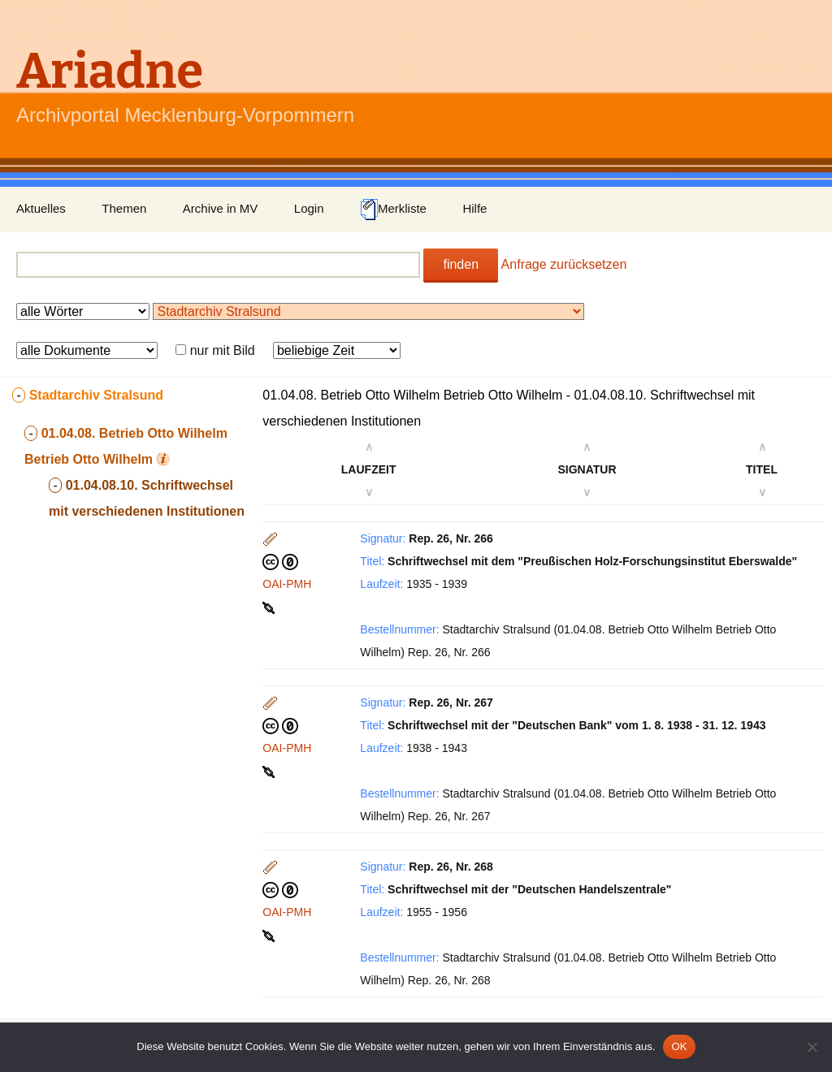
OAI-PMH (286, 583)
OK (679, 1046)
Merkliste (393, 209)
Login (309, 208)
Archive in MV (220, 208)
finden (461, 264)
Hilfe (474, 208)
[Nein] (812, 1047)
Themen (124, 208)
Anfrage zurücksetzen (564, 264)
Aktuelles (41, 208)
